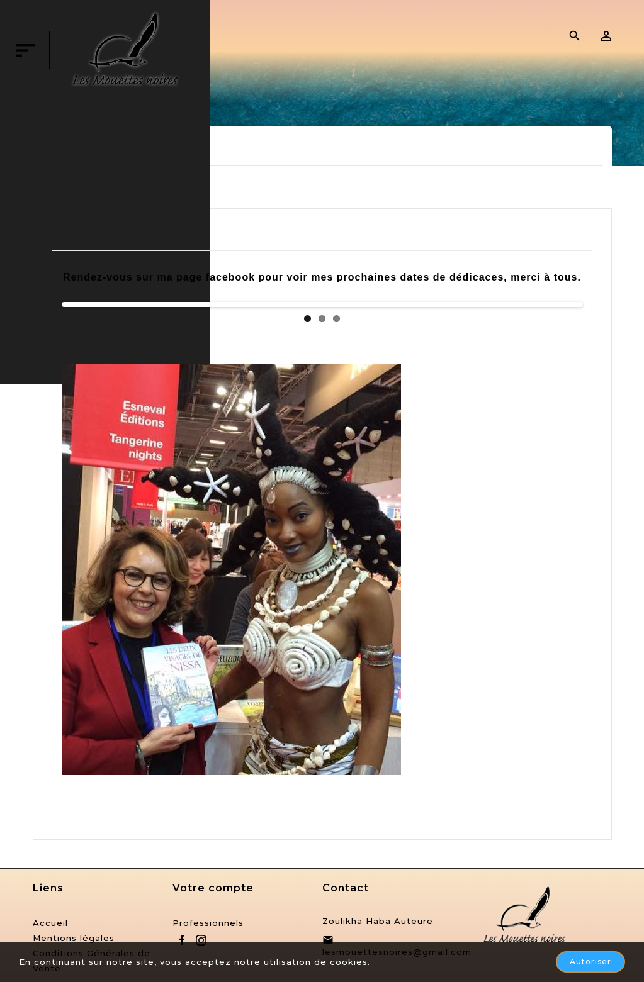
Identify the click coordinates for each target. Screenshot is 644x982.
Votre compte (213, 888)
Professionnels (208, 923)
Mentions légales (74, 938)
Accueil (50, 923)
